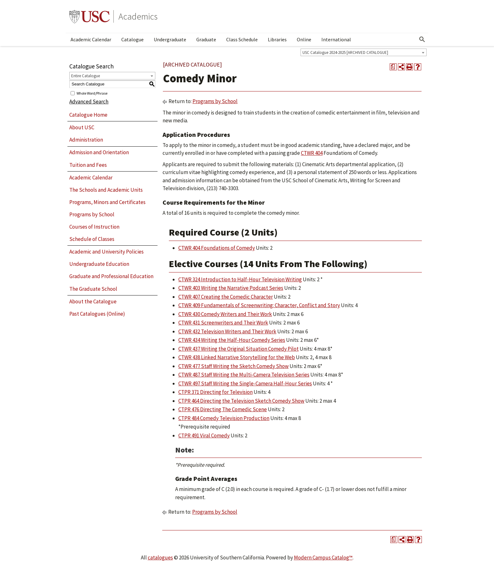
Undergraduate (170, 39)
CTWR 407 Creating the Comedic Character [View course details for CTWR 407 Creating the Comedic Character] (225, 296)
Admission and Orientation (99, 152)
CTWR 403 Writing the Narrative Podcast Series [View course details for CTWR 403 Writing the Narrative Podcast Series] (230, 287)
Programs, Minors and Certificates (107, 202)
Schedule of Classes (91, 239)
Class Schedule (242, 39)
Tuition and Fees (88, 164)
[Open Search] (422, 39)
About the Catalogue (93, 301)
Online (304, 39)
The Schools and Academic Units (106, 189)
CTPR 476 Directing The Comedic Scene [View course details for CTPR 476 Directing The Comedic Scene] (222, 409)
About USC (81, 127)
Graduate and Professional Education (111, 276)
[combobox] (364, 52)
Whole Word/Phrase (92, 93)
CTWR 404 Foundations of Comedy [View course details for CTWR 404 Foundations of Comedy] (216, 247)
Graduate (206, 39)
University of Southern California (89, 16)
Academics (138, 16)
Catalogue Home (88, 114)
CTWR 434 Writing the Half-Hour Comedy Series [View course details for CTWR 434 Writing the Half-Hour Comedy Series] (231, 339)
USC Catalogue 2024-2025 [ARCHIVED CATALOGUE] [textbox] (345, 52)
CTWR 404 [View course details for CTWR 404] (312, 152)
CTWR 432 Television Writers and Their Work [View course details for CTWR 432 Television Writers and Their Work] (227, 331)
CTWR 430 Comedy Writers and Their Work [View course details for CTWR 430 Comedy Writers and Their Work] (225, 314)
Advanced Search (88, 101)
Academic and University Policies (106, 251)
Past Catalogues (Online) (97, 313)
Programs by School (91, 214)
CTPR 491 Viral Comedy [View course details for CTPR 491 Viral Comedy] (204, 435)
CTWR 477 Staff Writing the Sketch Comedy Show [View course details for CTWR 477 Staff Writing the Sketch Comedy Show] (233, 366)
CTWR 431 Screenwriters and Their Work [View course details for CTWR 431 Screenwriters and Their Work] (223, 322)
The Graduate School (93, 288)
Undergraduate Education (99, 263)
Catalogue (132, 39)
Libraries (277, 39)
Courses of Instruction (94, 226)
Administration (86, 139)
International (336, 39)
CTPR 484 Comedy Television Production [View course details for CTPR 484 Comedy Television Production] (223, 418)
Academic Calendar (91, 39)
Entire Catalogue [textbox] (85, 76)
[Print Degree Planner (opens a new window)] (393, 66)
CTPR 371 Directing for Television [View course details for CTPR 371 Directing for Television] (215, 392)
